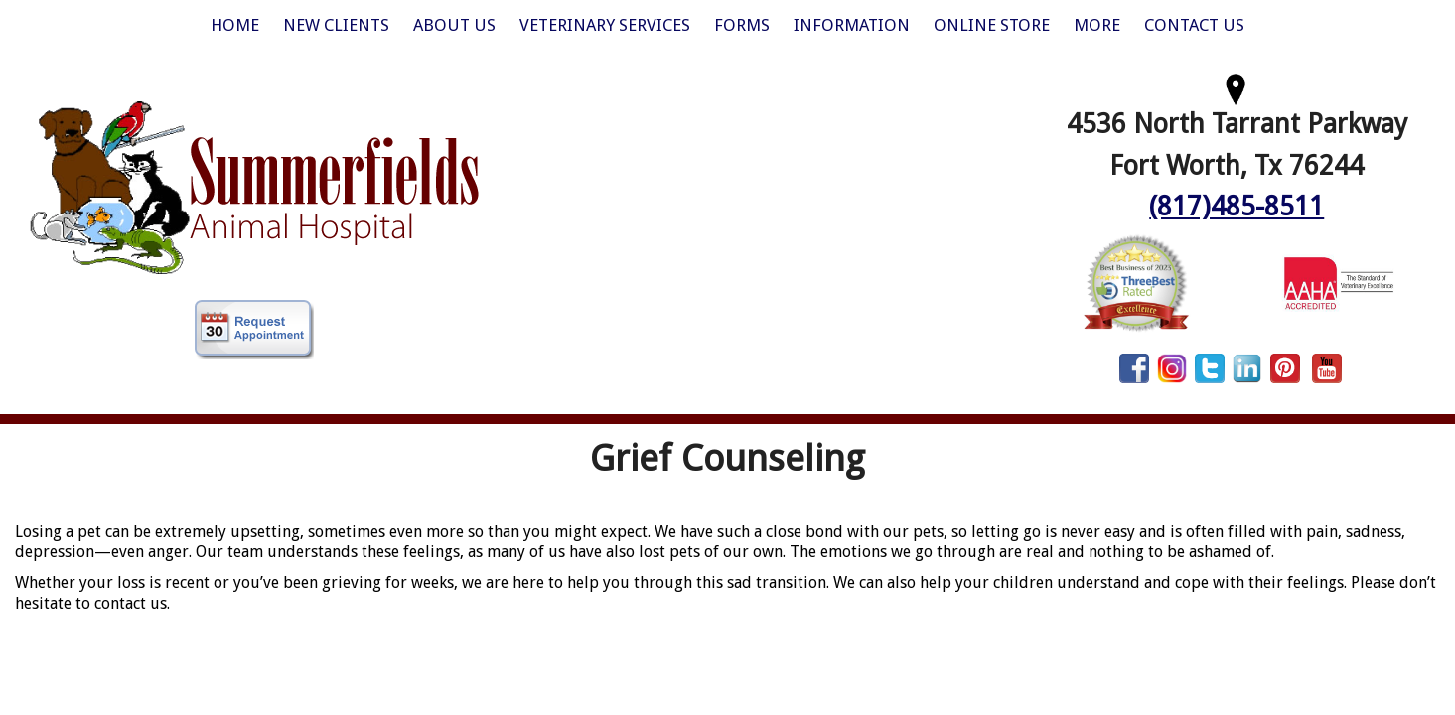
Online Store (992, 25)
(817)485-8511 (1236, 206)
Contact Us (1194, 25)
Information (852, 25)
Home (235, 25)
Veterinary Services (604, 25)
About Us (454, 25)
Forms (742, 25)
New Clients (336, 25)
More (1097, 25)
